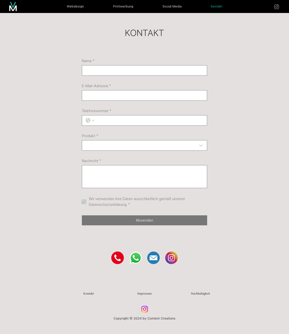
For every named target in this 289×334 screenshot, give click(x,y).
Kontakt (88, 293)
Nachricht (91, 161)
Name (88, 61)
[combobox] (144, 145)
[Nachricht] (144, 176)
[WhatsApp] (135, 258)
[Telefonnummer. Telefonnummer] (149, 120)
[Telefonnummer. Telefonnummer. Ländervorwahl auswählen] (90, 120)
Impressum (144, 293)
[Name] (143, 70)
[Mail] (153, 258)
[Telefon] (117, 258)
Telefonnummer (96, 111)
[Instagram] (277, 6)
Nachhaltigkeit (200, 293)
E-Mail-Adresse (96, 86)
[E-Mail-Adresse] (143, 95)
